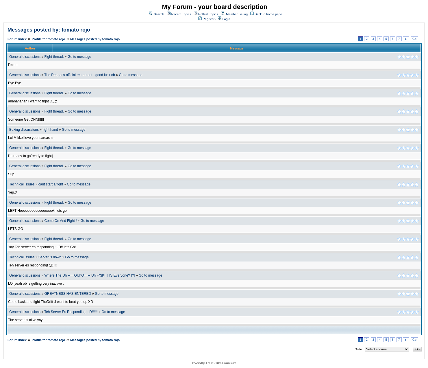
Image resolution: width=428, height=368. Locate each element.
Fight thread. (54, 57)
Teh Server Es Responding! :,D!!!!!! (71, 312)
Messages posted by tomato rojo (95, 39)
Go (414, 39)
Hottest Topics (208, 14)
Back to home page (268, 14)
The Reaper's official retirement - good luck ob (79, 75)
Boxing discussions (24, 130)
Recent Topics (181, 14)
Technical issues (21, 184)
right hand (50, 130)
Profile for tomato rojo (48, 39)
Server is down (49, 257)
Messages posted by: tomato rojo (49, 30)
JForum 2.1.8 (211, 363)
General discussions (24, 57)
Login (224, 19)
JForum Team (228, 363)
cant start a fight (50, 184)
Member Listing (237, 14)
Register (206, 19)
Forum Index (17, 39)
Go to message (79, 57)
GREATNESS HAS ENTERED (67, 294)
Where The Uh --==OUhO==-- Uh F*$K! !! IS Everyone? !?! (89, 275)
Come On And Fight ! (60, 221)
